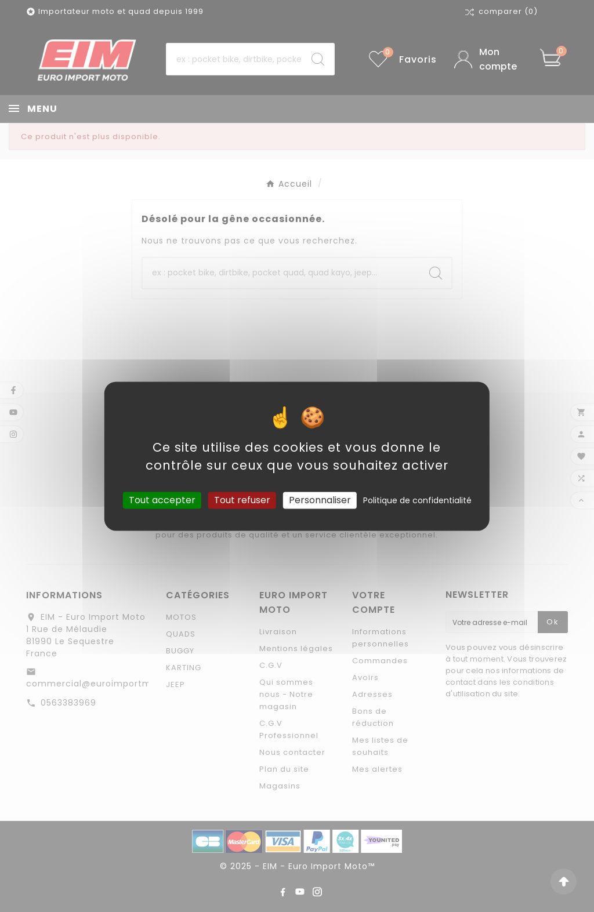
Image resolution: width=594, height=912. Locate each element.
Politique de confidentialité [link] (417, 500)
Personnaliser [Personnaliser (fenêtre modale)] (320, 500)
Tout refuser (242, 500)
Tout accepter (162, 500)
